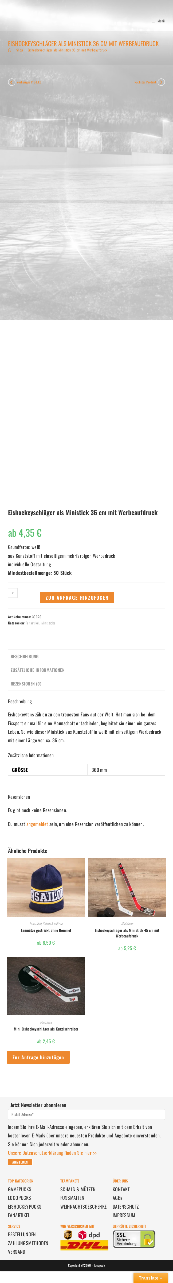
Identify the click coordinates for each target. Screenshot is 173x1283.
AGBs (118, 1197)
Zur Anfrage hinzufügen (77, 597)
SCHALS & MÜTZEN (78, 1189)
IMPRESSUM (124, 1215)
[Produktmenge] (13, 593)
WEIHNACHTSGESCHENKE (83, 1206)
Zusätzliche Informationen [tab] (38, 670)
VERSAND (16, 1251)
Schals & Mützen (52, 923)
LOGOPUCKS (19, 1197)
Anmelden (20, 1162)
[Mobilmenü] (156, 20)
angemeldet (37, 823)
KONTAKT (121, 1189)
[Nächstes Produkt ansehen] (161, 82)
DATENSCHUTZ (126, 1206)
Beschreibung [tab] (25, 656)
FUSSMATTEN (72, 1197)
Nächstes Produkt (145, 82)
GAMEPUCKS (20, 1189)
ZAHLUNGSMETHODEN (28, 1243)
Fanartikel (33, 623)
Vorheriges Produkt (29, 82)
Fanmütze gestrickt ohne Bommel (46, 930)
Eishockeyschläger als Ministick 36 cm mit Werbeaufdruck (68, 50)
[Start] (9, 50)
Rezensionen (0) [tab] (26, 683)
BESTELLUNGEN (22, 1234)
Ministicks (48, 623)
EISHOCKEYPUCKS (25, 1206)
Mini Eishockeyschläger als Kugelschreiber (46, 1029)
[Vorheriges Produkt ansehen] (11, 82)
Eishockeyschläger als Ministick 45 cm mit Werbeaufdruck (127, 933)
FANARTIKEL (19, 1215)
